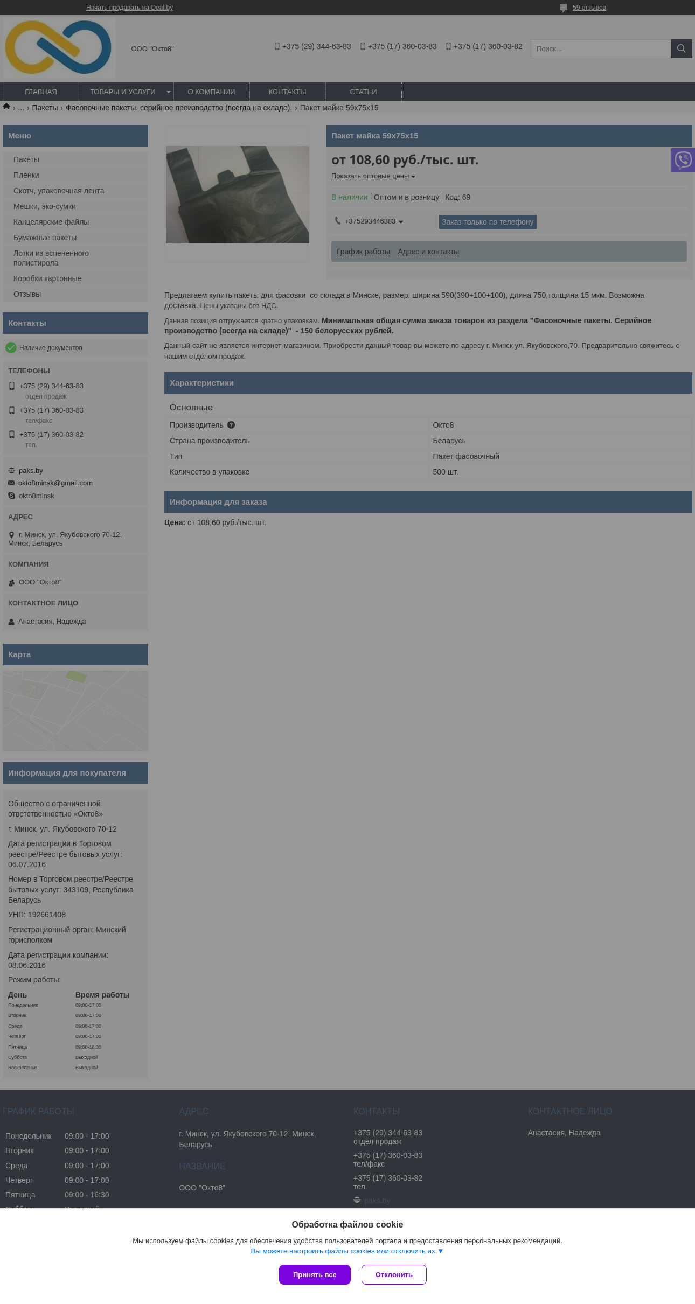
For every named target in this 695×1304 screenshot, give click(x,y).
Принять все (315, 1275)
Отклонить (394, 1275)
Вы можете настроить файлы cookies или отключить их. (344, 1251)
